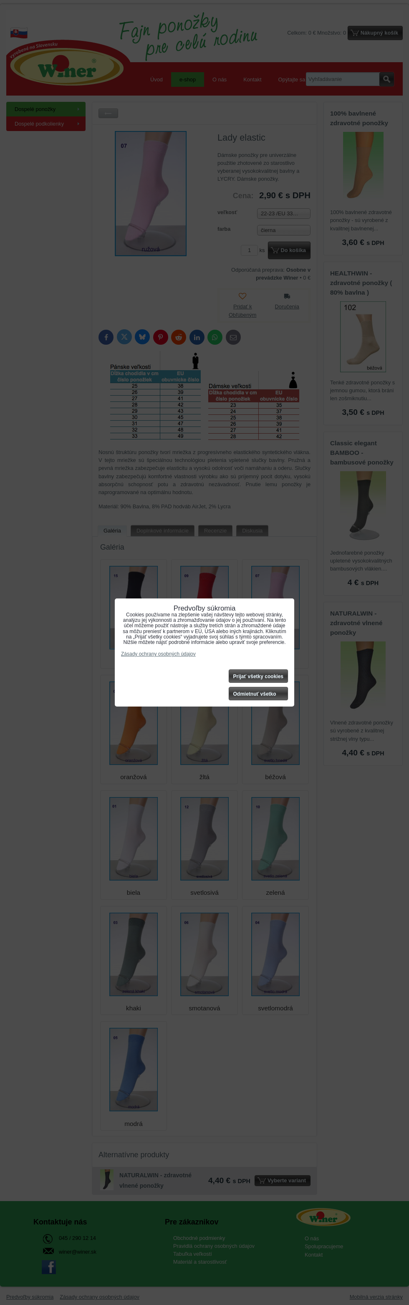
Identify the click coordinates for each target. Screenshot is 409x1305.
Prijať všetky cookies (258, 676)
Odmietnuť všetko (254, 694)
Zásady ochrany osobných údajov (158, 654)
